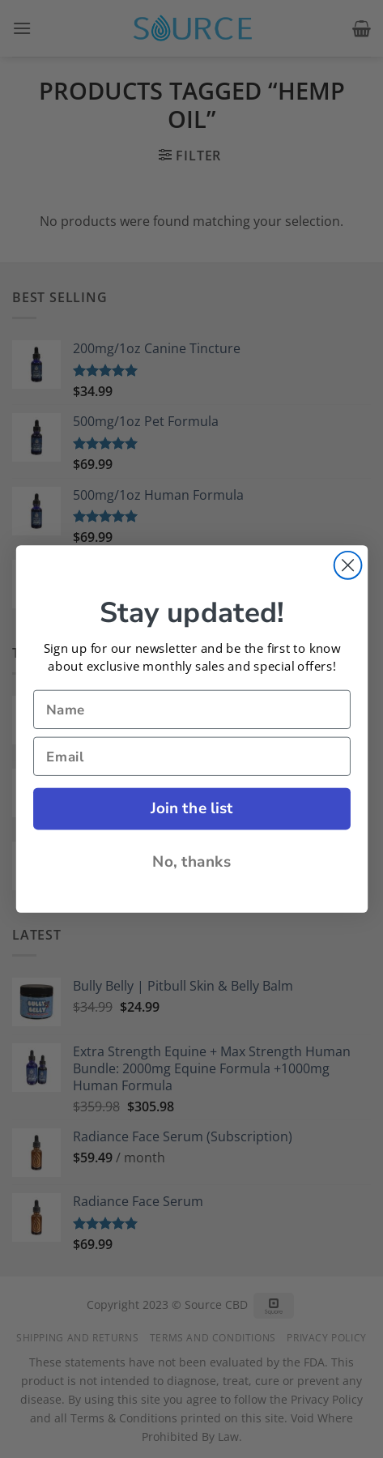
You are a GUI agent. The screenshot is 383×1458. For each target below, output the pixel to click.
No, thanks (191, 861)
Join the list (191, 808)
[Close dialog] (347, 565)
